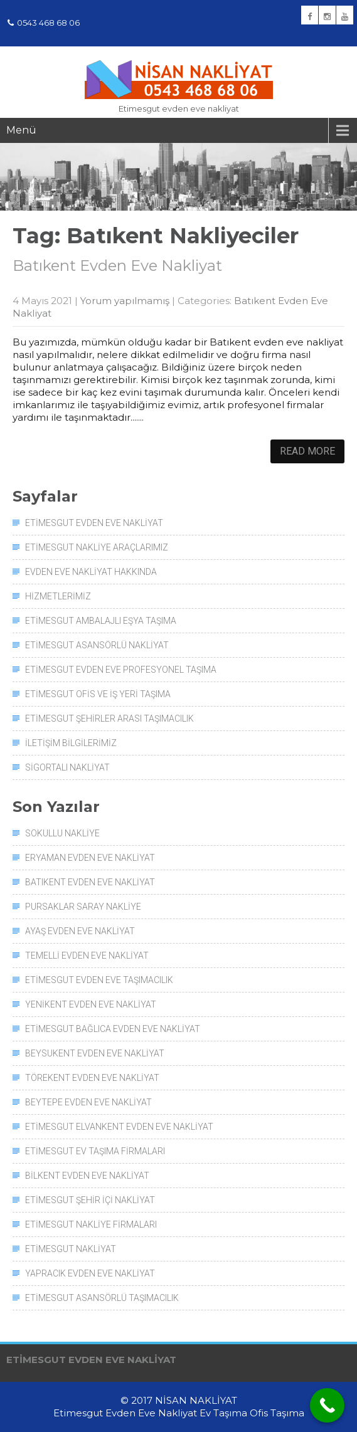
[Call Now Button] (327, 1405)
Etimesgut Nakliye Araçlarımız (96, 547)
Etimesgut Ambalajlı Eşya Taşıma (100, 621)
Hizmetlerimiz (58, 596)
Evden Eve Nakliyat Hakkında (91, 572)
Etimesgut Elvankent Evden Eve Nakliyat (119, 1127)
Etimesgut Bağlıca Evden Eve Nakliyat (112, 1029)
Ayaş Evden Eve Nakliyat (80, 931)
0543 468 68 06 (44, 23)
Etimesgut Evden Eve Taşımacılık (99, 980)
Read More (307, 451)
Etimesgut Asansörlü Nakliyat (97, 645)
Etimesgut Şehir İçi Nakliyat (90, 1200)
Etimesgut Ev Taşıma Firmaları (95, 1151)
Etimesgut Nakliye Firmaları (91, 1224)
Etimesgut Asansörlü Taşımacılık (102, 1298)
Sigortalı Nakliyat (67, 767)
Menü (21, 130)
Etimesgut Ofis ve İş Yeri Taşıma (98, 694)
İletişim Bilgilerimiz (71, 743)
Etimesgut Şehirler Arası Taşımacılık (109, 718)
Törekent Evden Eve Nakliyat (92, 1078)
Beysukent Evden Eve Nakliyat (94, 1053)
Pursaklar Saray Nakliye (83, 907)
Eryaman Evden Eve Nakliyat (90, 858)
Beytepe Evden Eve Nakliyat (88, 1102)
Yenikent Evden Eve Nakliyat (90, 1004)
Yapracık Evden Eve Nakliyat (90, 1273)
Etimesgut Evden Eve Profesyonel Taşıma (120, 670)
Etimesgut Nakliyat (70, 1249)
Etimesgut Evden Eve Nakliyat (94, 523)
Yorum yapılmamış (124, 301)
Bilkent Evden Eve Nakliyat (87, 1176)
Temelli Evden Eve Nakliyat (87, 955)
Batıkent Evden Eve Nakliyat (117, 265)
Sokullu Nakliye (62, 833)
